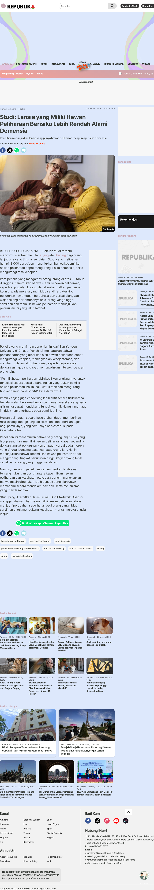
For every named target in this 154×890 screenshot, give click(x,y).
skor (44, 63)
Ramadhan (28, 842)
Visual (26, 837)
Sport (49, 828)
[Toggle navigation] (3, 5)
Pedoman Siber (54, 856)
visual (146, 63)
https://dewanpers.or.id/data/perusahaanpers (25, 878)
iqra (72, 63)
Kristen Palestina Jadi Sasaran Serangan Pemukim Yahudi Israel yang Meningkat (13, 330)
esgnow (133, 63)
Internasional (6, 833)
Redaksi (27, 856)
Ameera (12, 109)
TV (1, 842)
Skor (49, 819)
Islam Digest (53, 824)
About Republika (8, 856)
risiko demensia (62, 541)
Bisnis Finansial (114, 63)
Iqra (25, 824)
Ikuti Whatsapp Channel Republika (43, 523)
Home (3, 109)
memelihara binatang (22, 556)
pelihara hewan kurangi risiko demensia (19, 548)
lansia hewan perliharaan (13, 541)
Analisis (27, 828)
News (82, 63)
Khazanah (5, 824)
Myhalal (30, 73)
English (50, 837)
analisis (95, 63)
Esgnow (4, 837)
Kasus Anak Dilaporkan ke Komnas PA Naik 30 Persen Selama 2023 (42, 328)
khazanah (58, 63)
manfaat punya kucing (54, 548)
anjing (44, 255)
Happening (8, 73)
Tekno (40, 73)
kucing (61, 255)
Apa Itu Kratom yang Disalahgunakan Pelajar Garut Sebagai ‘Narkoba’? (70, 328)
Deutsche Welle (130, 6)
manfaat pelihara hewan (80, 548)
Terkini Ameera (127, 235)
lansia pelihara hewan (40, 541)
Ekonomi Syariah (26, 63)
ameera (7, 63)
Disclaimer (5, 861)
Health (19, 73)
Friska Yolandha (37, 143)
